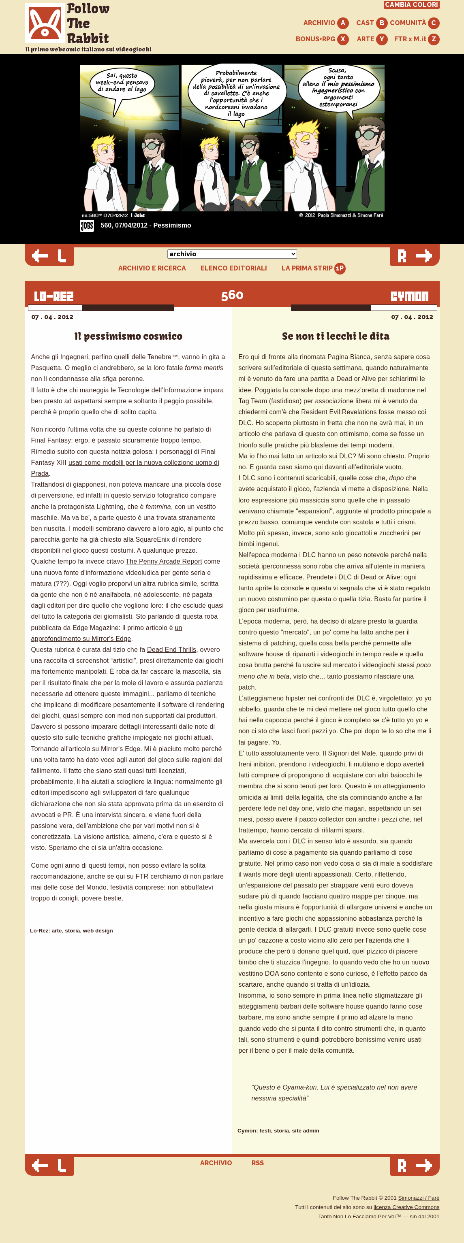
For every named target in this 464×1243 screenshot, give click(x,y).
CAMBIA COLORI (411, 5)
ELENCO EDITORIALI (234, 268)
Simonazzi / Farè (419, 1198)
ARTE (372, 39)
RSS (258, 1163)
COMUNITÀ (415, 23)
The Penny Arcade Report (164, 561)
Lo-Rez (39, 931)
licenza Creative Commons (406, 1207)
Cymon (246, 1131)
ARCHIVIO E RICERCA (152, 268)
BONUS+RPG (322, 39)
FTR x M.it (417, 39)
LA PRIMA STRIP (314, 269)
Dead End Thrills (171, 649)
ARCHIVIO (326, 23)
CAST (372, 23)
